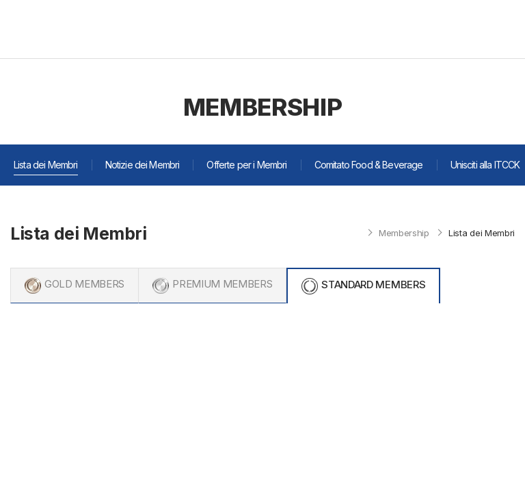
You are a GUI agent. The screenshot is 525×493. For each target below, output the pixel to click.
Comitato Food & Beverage (368, 164)
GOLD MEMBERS (84, 283)
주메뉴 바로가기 (0, 0)
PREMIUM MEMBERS (222, 283)
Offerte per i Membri (246, 164)
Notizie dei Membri (142, 164)
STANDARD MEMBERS (373, 284)
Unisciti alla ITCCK (485, 164)
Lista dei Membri (46, 164)
